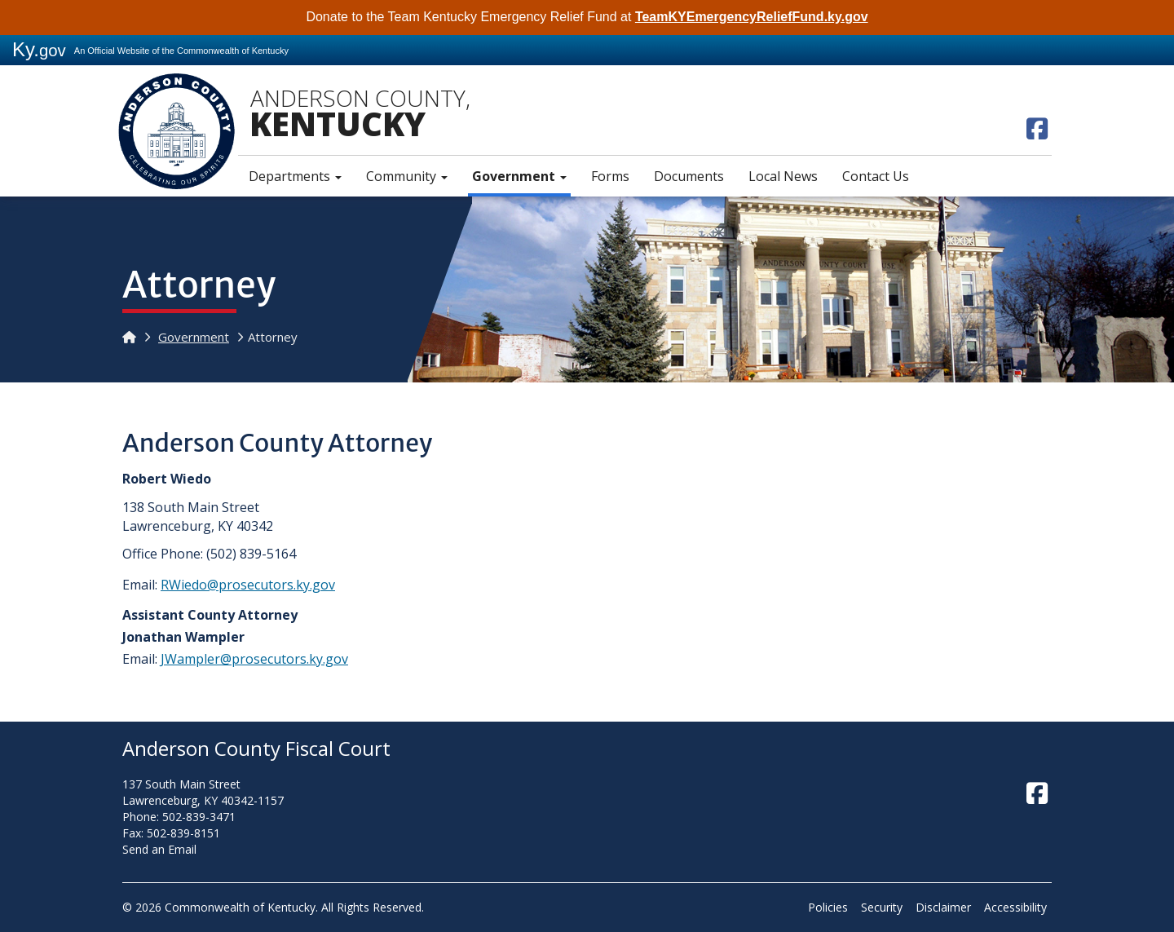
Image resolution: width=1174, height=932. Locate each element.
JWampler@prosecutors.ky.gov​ (254, 659)
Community (407, 176)
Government (519, 176)
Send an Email (159, 849)
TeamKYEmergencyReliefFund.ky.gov (751, 17)
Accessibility (1015, 907)
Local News (783, 176)
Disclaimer (943, 907)
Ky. (39, 49)
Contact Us (875, 176)
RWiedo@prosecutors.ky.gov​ (248, 585)
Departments (295, 176)
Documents (689, 176)
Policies (828, 907)
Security (882, 907)
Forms (610, 176)
